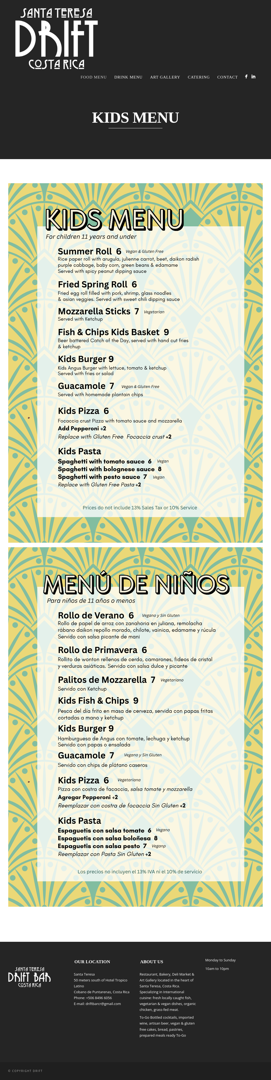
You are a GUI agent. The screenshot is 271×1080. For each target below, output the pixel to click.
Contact (227, 77)
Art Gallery (165, 77)
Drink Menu (128, 77)
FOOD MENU (94, 77)
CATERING (199, 77)
